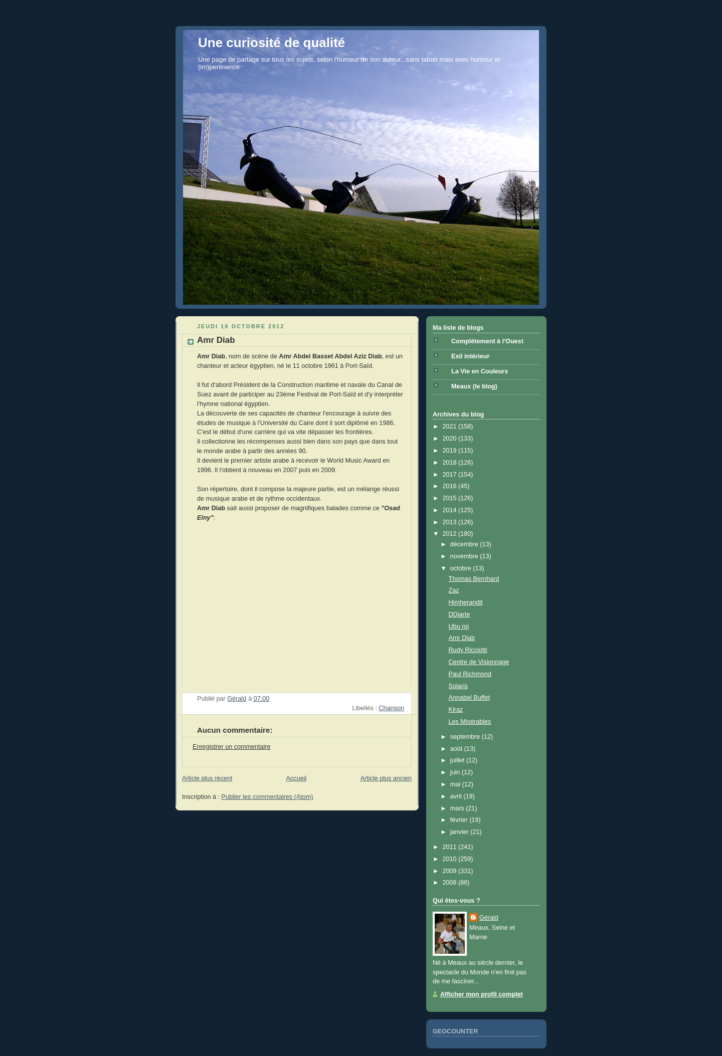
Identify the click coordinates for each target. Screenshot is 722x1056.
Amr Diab (462, 638)
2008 (451, 882)
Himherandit (466, 602)
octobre (461, 568)
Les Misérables (470, 721)
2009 (451, 871)
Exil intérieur (470, 356)
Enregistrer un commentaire (232, 746)
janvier (460, 831)
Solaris (458, 686)
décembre (465, 544)
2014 (451, 510)
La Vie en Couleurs (479, 371)
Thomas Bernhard (474, 578)
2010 (451, 859)
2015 (451, 498)
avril (457, 796)
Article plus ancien (386, 778)
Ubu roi (459, 626)
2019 (451, 450)
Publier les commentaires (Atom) (267, 796)
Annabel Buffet (469, 697)
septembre (466, 736)
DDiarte (459, 614)
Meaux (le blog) (474, 386)
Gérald (488, 917)
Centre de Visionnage (479, 662)
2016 (451, 486)
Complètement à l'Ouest (487, 341)
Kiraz (456, 709)
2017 (451, 474)
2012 (451, 533)
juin (456, 772)
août (457, 748)
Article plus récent (207, 778)
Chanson (391, 708)
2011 (451, 847)
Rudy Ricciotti (468, 650)
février (460, 819)
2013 (451, 522)
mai (456, 784)
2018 (451, 462)
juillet (458, 760)
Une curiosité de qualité (271, 42)
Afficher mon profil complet (481, 994)
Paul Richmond (470, 674)
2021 (451, 426)
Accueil (296, 778)
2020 (451, 438)
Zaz (454, 590)
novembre (465, 556)
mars (458, 808)
